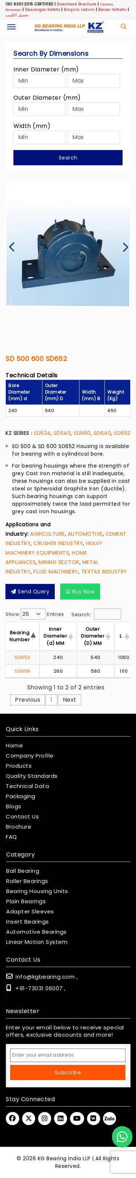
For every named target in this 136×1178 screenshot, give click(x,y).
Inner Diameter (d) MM (55, 636)
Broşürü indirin (79, 9)
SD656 (22, 671)
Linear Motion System (36, 942)
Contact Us (22, 816)
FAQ (11, 837)
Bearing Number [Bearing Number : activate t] (19, 636)
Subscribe (68, 1072)
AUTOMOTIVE (85, 534)
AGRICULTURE (47, 534)
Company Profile (30, 755)
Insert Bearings (27, 921)
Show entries (34, 614)
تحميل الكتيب (16, 15)
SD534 (42, 433)
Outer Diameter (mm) (47, 98)
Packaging (21, 796)
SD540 (62, 433)
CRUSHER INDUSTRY (58, 543)
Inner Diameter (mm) (46, 69)
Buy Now (80, 591)
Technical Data (27, 786)
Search (68, 157)
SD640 (102, 433)
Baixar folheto (112, 9)
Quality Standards (32, 776)
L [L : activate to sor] (121, 635)
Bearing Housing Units (37, 891)
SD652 (122, 433)
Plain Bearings (26, 901)
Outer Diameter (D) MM (92, 636)
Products (19, 766)
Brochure (18, 826)
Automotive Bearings (36, 932)
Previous (27, 700)
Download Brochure (76, 4)
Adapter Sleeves (30, 911)
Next (70, 700)
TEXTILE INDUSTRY (104, 571)
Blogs (13, 806)
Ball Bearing (22, 871)
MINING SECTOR (58, 562)
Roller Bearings (27, 881)
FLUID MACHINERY (55, 571)
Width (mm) (31, 126)
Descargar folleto (42, 9)
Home (14, 745)
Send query (30, 591)
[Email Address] (67, 1055)
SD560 (82, 433)
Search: (96, 614)
